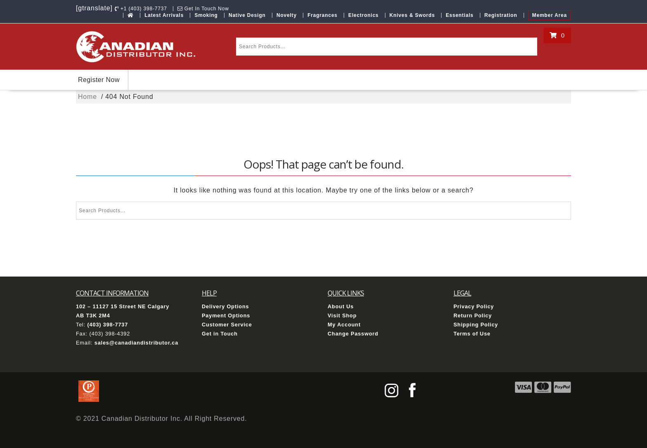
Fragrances (322, 15)
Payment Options (226, 315)
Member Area (549, 15)
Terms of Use (472, 334)
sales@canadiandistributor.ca (136, 343)
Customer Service (227, 324)
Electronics (363, 15)
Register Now (99, 79)
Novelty (286, 15)
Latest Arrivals (164, 15)
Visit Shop (342, 315)
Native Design (247, 15)
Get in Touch (220, 334)
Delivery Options (225, 306)
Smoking (205, 15)
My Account (344, 324)
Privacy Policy (473, 306)
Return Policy (472, 315)
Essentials (459, 15)
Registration (500, 15)
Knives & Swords (412, 15)
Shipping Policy (475, 324)
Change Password (353, 334)
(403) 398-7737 (107, 324)
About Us (341, 306)
